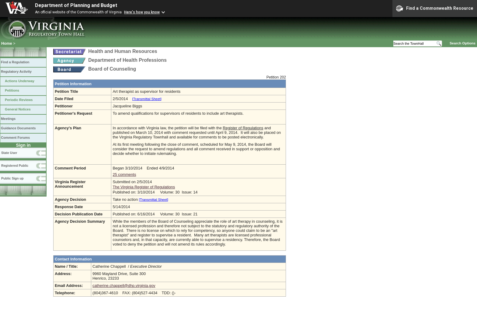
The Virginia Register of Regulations (144, 187)
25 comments (124, 174)
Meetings (8, 118)
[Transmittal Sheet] (147, 99)
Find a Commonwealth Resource (434, 8)
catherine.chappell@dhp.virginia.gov (123, 285)
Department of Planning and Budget (76, 5)
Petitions (12, 90)
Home (6, 43)
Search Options (462, 43)
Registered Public (14, 165)
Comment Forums (15, 137)
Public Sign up (12, 178)
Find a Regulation (15, 62)
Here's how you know (142, 12)
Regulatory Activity (16, 71)
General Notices (18, 109)
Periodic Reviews (19, 100)
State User (9, 153)
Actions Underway (19, 81)
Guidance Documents (18, 128)
